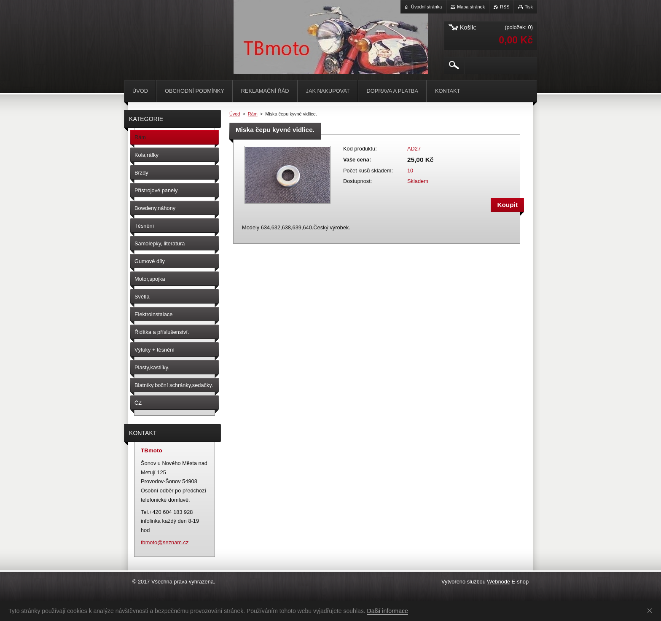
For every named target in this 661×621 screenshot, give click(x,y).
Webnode (498, 581)
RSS (504, 6)
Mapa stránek (471, 6)
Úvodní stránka (426, 6)
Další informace (387, 611)
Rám (253, 113)
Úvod (234, 113)
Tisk (528, 6)
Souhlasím (651, 610)
